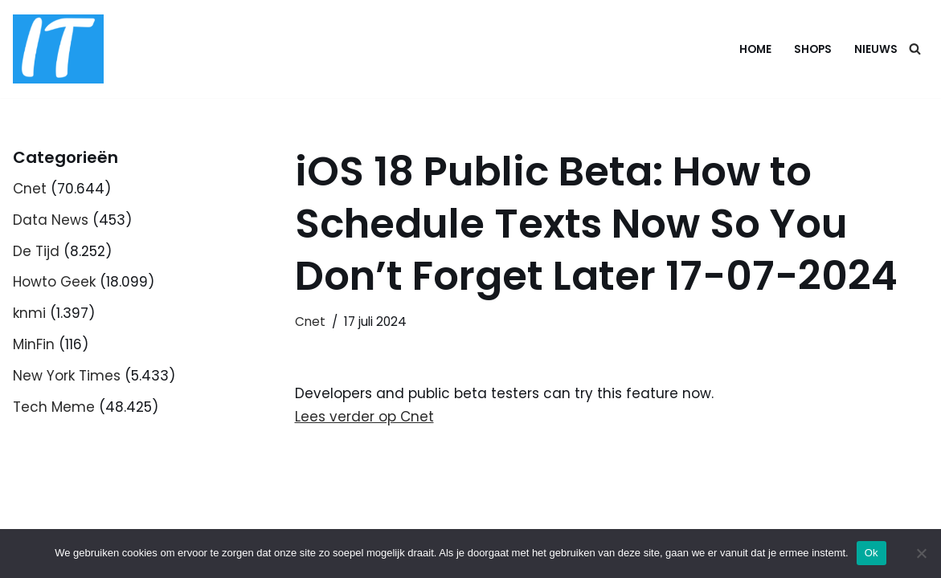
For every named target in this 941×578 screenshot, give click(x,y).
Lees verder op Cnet (364, 416)
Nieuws (876, 49)
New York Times (67, 375)
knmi (29, 313)
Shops (813, 49)
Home (755, 49)
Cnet (30, 188)
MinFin (34, 344)
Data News (50, 220)
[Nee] (921, 553)
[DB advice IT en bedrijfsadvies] (58, 48)
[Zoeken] (915, 49)
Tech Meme (54, 407)
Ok (871, 553)
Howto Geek (54, 281)
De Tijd (36, 251)
